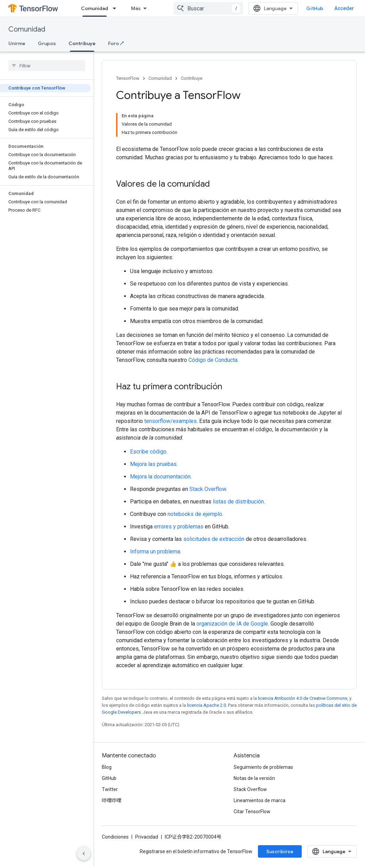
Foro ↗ (116, 43)
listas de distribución (238, 501)
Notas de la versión (254, 778)
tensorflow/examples (170, 421)
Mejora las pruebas (153, 464)
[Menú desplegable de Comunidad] (116, 8)
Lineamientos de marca (259, 800)
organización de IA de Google (232, 623)
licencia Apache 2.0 (206, 705)
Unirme (16, 43)
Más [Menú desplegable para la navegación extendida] (136, 8)
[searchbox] (46, 65)
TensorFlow (127, 78)
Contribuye (191, 78)
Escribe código (148, 451)
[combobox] (208, 8)
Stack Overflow (207, 489)
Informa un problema (155, 551)
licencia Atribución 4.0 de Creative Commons (302, 698)
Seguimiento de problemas (263, 767)
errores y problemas (178, 526)
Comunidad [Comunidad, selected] (94, 8)
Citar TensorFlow (252, 811)
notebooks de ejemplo (195, 514)
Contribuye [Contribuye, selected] (82, 43)
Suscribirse (279, 851)
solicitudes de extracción (213, 539)
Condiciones (115, 837)
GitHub (314, 8)
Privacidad (146, 837)
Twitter (110, 789)
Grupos (47, 43)
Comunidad (26, 29)
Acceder (344, 8)
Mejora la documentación (160, 476)
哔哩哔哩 (111, 800)
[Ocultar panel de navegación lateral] (84, 853)
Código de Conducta (212, 360)
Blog (107, 767)
